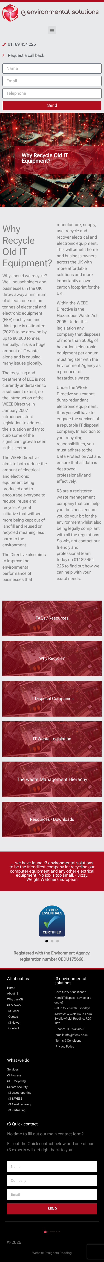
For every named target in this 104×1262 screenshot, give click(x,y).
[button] (52, 30)
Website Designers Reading (52, 1253)
